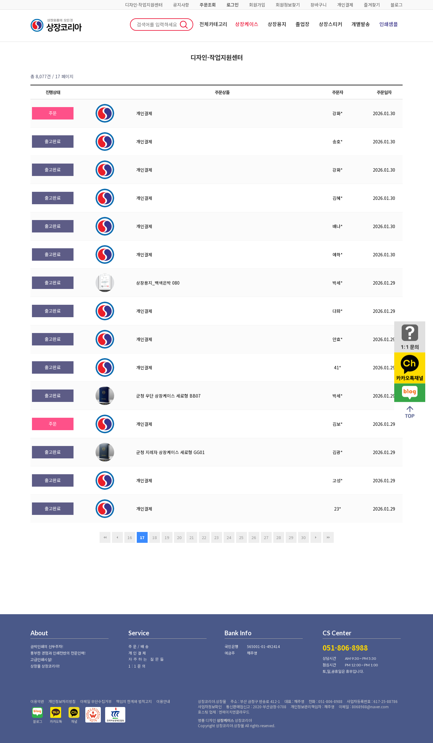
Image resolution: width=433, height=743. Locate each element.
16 (129, 537)
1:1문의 (137, 666)
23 (216, 537)
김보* (338, 424)
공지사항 (181, 5)
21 (192, 537)
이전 (117, 537)
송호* (338, 141)
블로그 (397, 5)
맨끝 (328, 537)
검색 (184, 24)
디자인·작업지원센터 (144, 5)
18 (154, 537)
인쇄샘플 (388, 24)
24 (229, 537)
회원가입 (257, 5)
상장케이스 (246, 24)
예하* (338, 254)
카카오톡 (56, 721)
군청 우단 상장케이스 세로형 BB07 (168, 396)
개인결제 (345, 5)
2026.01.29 (384, 283)
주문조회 (208, 5)
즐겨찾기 (372, 5)
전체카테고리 (213, 24)
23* (337, 508)
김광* (338, 452)
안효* (338, 339)
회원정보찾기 (288, 5)
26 (254, 537)
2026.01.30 (384, 113)
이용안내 (163, 701)
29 (291, 537)
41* (337, 367)
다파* (338, 311)
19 (167, 537)
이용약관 (37, 701)
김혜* (338, 198)
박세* (338, 283)
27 (266, 537)
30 (303, 537)
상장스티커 (330, 24)
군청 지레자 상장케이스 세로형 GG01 (170, 452)
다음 (315, 537)
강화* (338, 113)
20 (179, 537)
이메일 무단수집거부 (96, 701)
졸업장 (303, 24)
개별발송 (360, 24)
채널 (74, 721)
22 (204, 537)
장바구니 (318, 5)
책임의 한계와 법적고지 (134, 701)
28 (278, 537)
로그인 (232, 5)
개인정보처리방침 (62, 701)
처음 (105, 537)
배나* (338, 226)
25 (241, 537)
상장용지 (277, 24)
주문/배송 (139, 646)
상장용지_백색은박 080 (158, 283)
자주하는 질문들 (146, 659)
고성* (338, 480)
